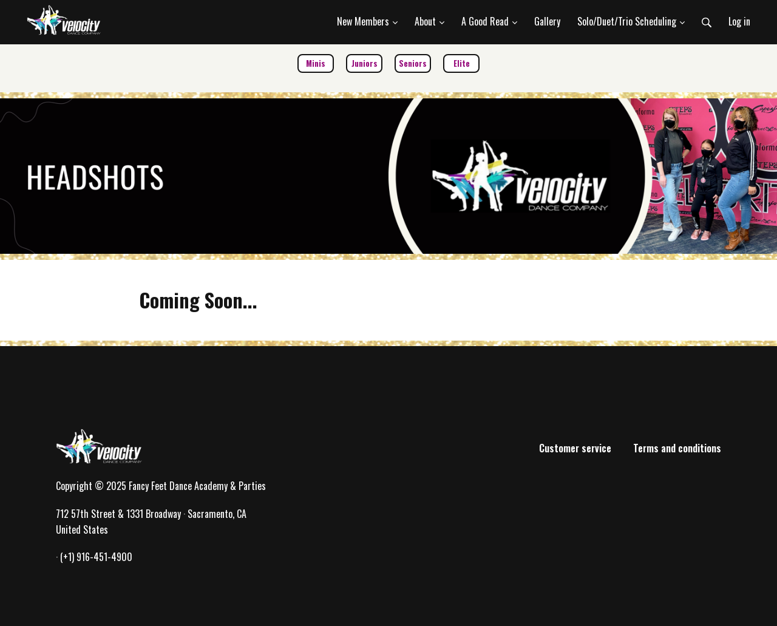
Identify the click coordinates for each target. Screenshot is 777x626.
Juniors (364, 63)
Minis (315, 63)
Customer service (575, 448)
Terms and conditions (677, 448)
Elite (461, 63)
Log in (739, 21)
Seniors (413, 63)
